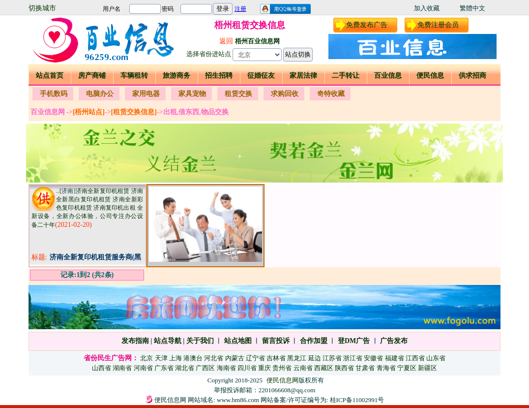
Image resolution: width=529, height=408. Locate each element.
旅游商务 (176, 75)
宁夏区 (406, 368)
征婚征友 (261, 75)
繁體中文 (472, 8)
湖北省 (184, 368)
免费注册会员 (438, 25)
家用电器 (146, 93)
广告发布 (394, 341)
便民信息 (430, 75)
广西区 (205, 368)
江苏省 (332, 358)
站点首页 (49, 75)
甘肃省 (365, 368)
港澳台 (193, 358)
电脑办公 (100, 93)
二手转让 (345, 75)
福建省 (394, 358)
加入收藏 (427, 8)
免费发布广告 (366, 25)
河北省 (213, 358)
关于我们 (200, 341)
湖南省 (122, 368)
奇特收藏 (331, 93)
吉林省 (276, 358)
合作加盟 (313, 341)
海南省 (226, 368)
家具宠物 (192, 93)
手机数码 (53, 93)
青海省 (386, 368)
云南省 (303, 368)
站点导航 (167, 341)
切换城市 (42, 8)
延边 (314, 358)
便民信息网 (282, 380)
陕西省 (344, 368)
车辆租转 (134, 75)
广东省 (164, 368)
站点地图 (237, 341)
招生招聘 (219, 75)
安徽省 (373, 358)
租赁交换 (238, 93)
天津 (161, 358)
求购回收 (284, 93)
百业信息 (388, 75)
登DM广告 (354, 341)
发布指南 (135, 341)
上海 (175, 358)
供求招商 (472, 75)
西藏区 (323, 368)
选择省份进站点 (208, 54)
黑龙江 (296, 358)
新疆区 (427, 368)
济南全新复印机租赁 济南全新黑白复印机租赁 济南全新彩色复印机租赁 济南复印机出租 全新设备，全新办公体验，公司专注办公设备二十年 (87, 208)
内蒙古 (234, 358)
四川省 (247, 368)
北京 (146, 358)
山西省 (101, 368)
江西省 (415, 358)
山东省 (435, 358)
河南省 (143, 368)
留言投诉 (276, 341)
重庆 (264, 368)
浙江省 (352, 358)
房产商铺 (92, 75)
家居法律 (303, 75)
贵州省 (282, 368)
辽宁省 (255, 358)
